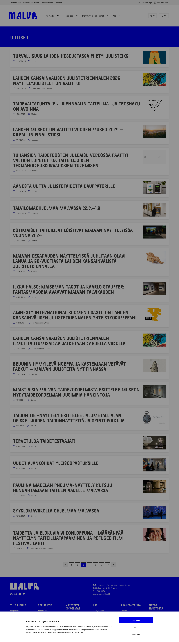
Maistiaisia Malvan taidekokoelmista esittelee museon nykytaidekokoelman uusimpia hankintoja (76, 392)
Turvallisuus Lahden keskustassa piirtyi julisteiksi (71, 56)
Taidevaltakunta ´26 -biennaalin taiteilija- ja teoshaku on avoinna (76, 106)
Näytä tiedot (136, 634)
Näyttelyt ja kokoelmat (96, 15)
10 (107, 565)
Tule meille (52, 15)
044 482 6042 (99, 591)
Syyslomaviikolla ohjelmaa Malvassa (56, 510)
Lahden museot (47, 2)
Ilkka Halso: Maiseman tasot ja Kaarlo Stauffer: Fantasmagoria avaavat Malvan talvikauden (68, 289)
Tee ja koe (71, 15)
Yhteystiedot (98, 610)
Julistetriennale (38, 88)
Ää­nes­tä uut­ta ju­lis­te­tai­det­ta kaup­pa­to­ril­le (64, 186)
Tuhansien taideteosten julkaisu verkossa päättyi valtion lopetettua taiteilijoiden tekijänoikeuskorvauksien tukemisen (70, 160)
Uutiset (35, 61)
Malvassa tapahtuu (38, 548)
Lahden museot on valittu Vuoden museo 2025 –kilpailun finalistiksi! (68, 131)
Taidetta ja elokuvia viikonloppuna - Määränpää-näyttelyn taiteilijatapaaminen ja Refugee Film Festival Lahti (69, 538)
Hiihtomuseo (16, 2)
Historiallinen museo (31, 2)
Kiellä (136, 628)
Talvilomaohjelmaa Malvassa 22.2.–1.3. (57, 208)
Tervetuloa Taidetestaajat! (45, 441)
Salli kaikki (136, 620)
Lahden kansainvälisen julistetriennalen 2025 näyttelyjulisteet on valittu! (66, 80)
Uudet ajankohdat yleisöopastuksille (55, 463)
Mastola (59, 2)
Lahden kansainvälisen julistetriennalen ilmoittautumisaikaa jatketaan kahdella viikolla (69, 340)
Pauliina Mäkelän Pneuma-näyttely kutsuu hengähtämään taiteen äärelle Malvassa (62, 487)
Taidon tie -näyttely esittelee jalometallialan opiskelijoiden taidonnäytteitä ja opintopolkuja (69, 417)
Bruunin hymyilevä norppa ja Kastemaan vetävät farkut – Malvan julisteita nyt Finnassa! (69, 366)
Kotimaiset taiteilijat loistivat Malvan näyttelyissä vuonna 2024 (73, 232)
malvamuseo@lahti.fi (101, 594)
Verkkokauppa (161, 2)
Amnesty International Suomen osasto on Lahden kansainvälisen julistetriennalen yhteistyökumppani (75, 314)
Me (118, 15)
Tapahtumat (43, 610)
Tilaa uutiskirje (144, 2)
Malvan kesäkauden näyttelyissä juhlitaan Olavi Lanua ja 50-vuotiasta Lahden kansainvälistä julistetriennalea (69, 261)
